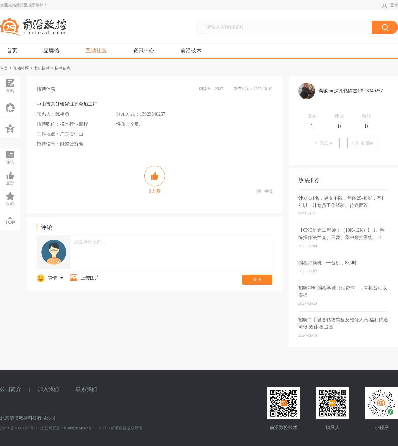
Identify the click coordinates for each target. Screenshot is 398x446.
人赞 (154, 180)
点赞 (10, 178)
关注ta (323, 142)
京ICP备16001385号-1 (18, 428)
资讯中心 (143, 50)
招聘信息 (63, 68)
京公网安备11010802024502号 (65, 428)
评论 (10, 157)
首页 (12, 50)
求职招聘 (42, 68)
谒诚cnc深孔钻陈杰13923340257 (350, 90)
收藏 (10, 198)
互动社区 (96, 50)
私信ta (363, 142)
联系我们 (86, 389)
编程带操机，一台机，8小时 (327, 262)
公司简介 (10, 389)
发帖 (10, 85)
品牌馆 (51, 50)
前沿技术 (191, 50)
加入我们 (48, 389)
